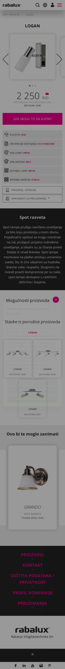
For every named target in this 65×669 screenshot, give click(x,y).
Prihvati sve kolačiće (32, 379)
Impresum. (30, 352)
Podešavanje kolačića (33, 361)
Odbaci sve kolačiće (32, 370)
